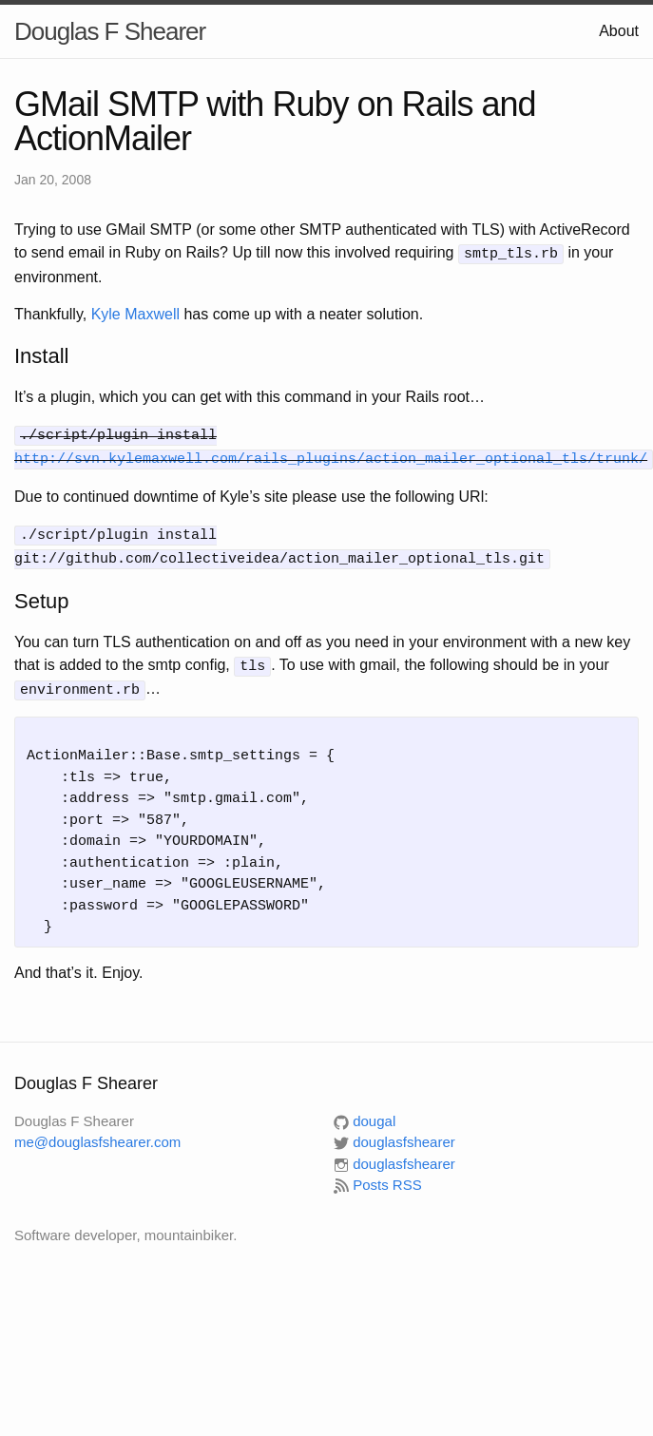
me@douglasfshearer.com (97, 1132)
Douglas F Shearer (109, 31)
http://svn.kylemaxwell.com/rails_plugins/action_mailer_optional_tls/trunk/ (330, 454)
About (619, 31)
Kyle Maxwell (135, 312)
